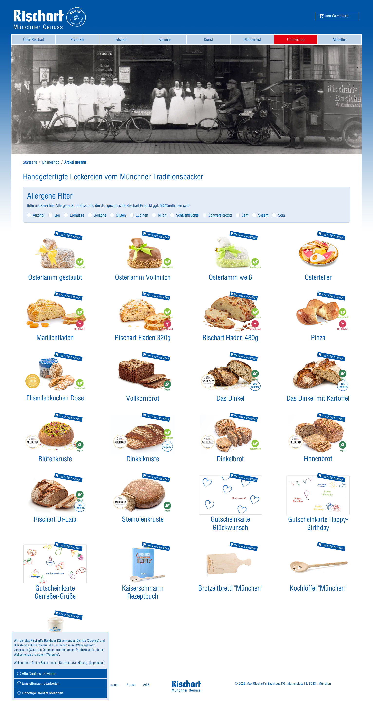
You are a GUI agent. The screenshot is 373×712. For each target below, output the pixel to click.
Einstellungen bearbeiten (38, 683)
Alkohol (39, 215)
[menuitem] (34, 39)
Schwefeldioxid (220, 215)
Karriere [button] (165, 39)
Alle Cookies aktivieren (36, 673)
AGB (146, 685)
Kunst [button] (208, 39)
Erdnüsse (77, 215)
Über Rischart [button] (33, 39)
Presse (130, 685)
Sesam (263, 215)
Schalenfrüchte (187, 215)
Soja (281, 215)
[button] (333, 15)
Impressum (111, 685)
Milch (162, 215)
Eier (57, 215)
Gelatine (100, 215)
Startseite (30, 162)
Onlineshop (50, 162)
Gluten (121, 215)
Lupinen (142, 215)
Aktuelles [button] (339, 39)
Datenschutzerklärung (73, 663)
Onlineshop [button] (296, 39)
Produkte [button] (77, 39)
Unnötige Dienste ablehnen (40, 693)
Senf (245, 215)
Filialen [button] (120, 39)
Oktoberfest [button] (252, 39)
